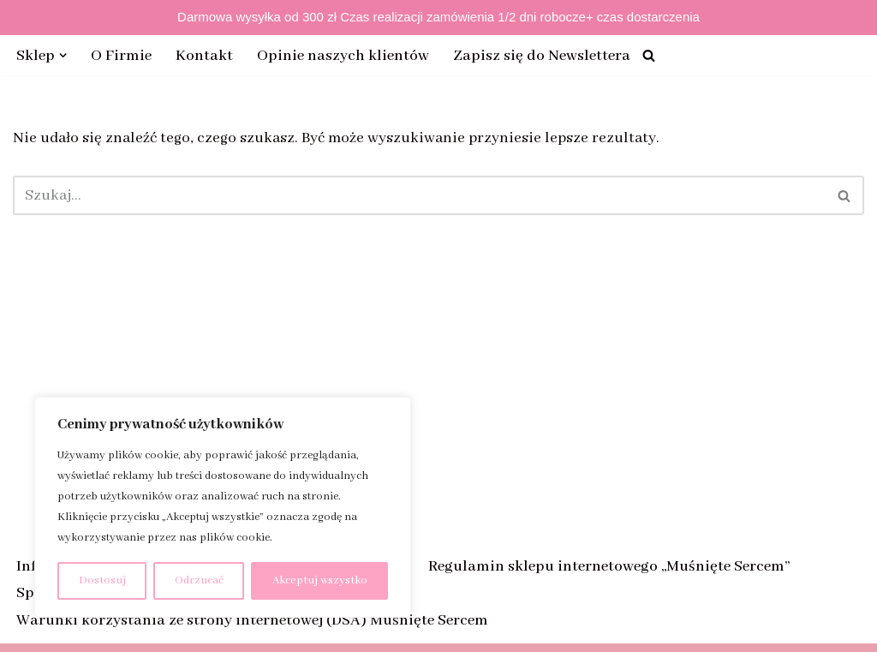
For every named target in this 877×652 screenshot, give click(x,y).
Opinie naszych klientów (344, 55)
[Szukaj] (649, 55)
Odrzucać (199, 580)
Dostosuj (102, 580)
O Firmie (122, 55)
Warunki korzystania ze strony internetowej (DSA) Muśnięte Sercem (252, 620)
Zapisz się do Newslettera (542, 55)
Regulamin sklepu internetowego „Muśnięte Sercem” (609, 566)
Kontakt (205, 55)
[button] (63, 55)
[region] (222, 507)
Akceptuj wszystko (319, 580)
